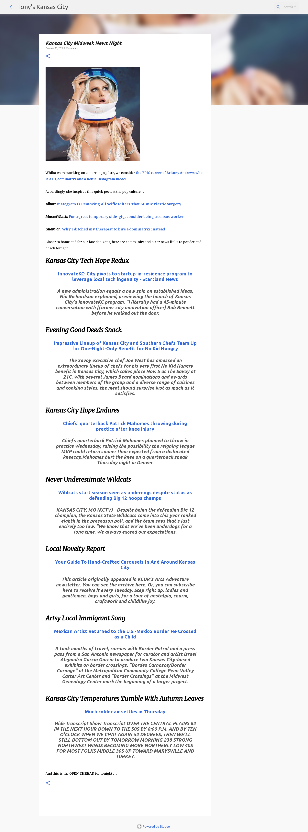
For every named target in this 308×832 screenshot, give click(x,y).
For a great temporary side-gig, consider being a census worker (126, 216)
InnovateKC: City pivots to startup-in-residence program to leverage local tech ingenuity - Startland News (125, 276)
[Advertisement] (242, 176)
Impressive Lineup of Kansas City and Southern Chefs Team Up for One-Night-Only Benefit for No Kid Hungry (125, 345)
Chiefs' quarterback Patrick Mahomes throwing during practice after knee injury (125, 426)
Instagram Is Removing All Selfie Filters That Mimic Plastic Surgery (119, 204)
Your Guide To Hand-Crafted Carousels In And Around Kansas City (125, 564)
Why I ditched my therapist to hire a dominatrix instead (113, 229)
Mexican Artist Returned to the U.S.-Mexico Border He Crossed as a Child (125, 634)
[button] (48, 56)
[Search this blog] (278, 7)
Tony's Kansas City (42, 6)
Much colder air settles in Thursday (125, 711)
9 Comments (71, 48)
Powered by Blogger (154, 826)
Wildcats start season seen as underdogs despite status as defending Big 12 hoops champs (125, 495)
